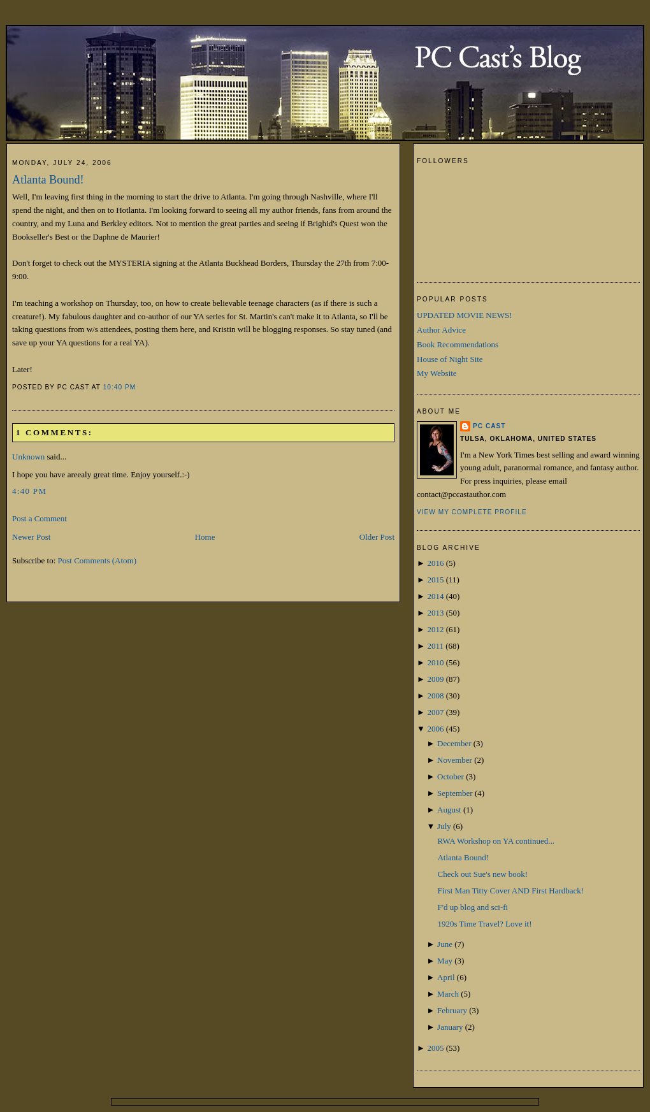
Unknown (28, 456)
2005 (435, 1048)
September (455, 793)
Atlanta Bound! (48, 179)
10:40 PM (119, 387)
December (454, 743)
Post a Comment (39, 518)
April (445, 977)
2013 (435, 612)
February (452, 1010)
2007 (435, 712)
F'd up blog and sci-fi (472, 907)
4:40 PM (29, 491)
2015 (435, 579)
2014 (435, 596)
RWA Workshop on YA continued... (495, 841)
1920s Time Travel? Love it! (484, 923)
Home (205, 537)
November (454, 760)
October (450, 776)
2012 (435, 629)
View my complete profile (472, 512)
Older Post (376, 537)
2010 (435, 662)
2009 (435, 679)
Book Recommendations (457, 344)
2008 (435, 695)
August (449, 809)
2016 (435, 563)
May (444, 960)
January (450, 1027)
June (444, 944)
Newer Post (31, 537)
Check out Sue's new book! (482, 874)
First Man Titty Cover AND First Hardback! (510, 890)
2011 (435, 646)
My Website (437, 373)
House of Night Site (450, 359)
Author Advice (441, 330)
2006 (435, 728)
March (448, 994)
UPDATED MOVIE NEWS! (464, 315)
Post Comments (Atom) (97, 560)
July (444, 826)
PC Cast (489, 426)
